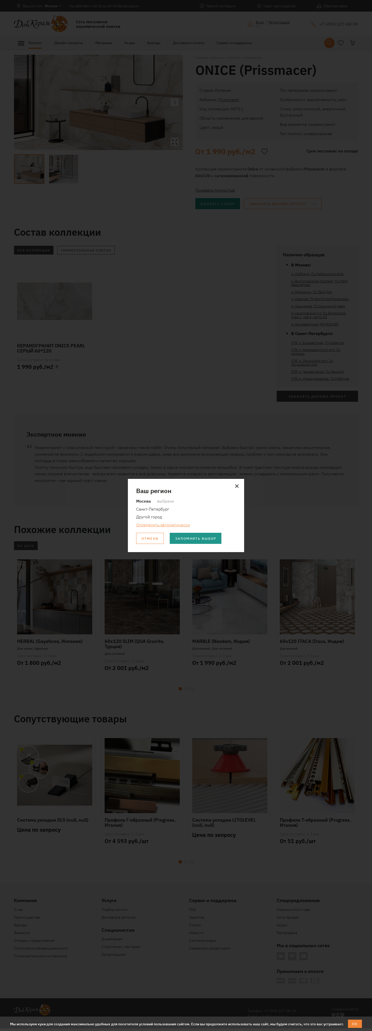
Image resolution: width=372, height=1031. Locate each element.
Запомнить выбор (198, 538)
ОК (355, 1023)
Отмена (150, 538)
